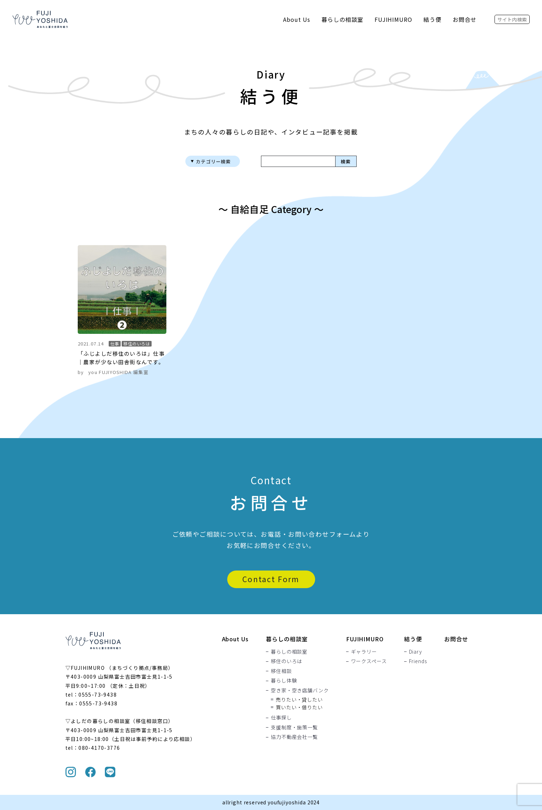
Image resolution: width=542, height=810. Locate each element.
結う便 (432, 19)
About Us (296, 19)
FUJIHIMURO (394, 19)
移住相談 (281, 671)
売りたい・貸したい (299, 699)
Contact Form (270, 579)
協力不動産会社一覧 (294, 737)
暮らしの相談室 (342, 19)
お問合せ (465, 19)
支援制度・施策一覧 (294, 727)
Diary (415, 651)
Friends (418, 661)
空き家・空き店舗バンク (300, 690)
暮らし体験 (284, 681)
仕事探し (281, 718)
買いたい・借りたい (299, 707)
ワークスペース (369, 661)
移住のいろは (286, 661)
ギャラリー (364, 651)
